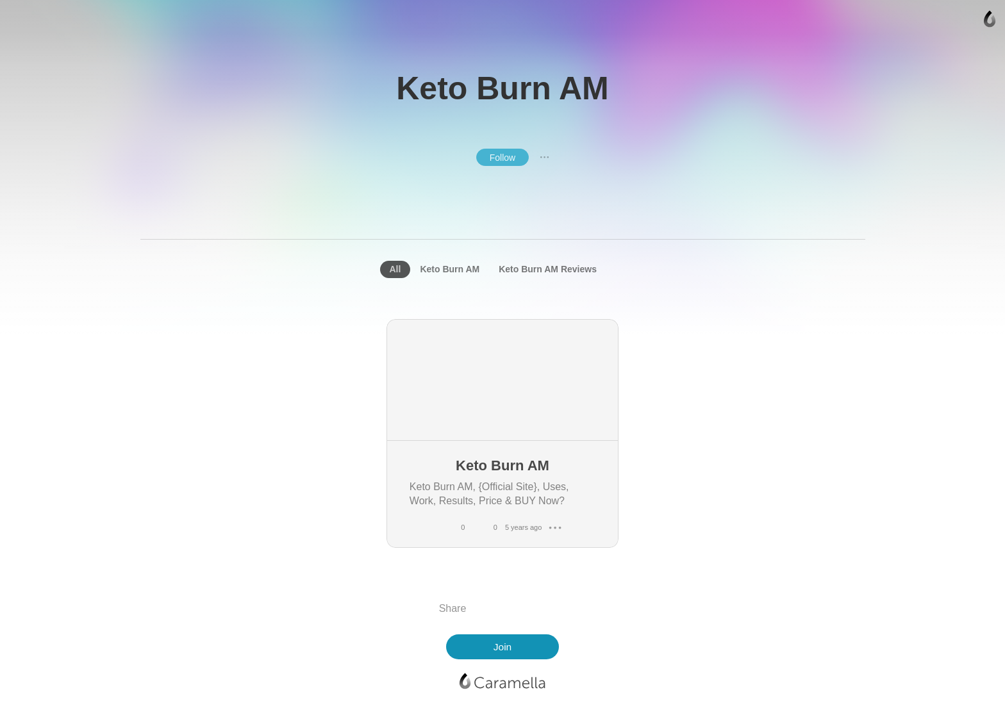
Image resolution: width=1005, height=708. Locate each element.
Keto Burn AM (449, 269)
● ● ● (544, 157)
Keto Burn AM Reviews (548, 269)
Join (502, 646)
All (395, 269)
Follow (502, 157)
